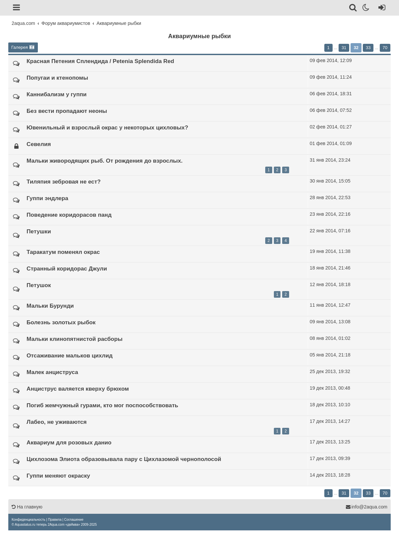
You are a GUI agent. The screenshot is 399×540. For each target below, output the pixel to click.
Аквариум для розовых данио (69, 442)
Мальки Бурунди (50, 305)
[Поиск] (353, 8)
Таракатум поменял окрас (63, 252)
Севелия (39, 144)
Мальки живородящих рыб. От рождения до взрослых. (105, 160)
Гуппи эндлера (47, 198)
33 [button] (368, 47)
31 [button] (344, 47)
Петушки (39, 231)
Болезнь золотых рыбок (61, 322)
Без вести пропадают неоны (67, 111)
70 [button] (385, 47)
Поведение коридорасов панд (69, 214)
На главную (27, 506)
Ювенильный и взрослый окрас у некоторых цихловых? (107, 127)
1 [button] (328, 47)
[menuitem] (28, 519)
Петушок (39, 285)
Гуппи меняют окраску (58, 475)
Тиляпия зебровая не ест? (64, 181)
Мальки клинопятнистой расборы (74, 339)
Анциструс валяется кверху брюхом (78, 388)
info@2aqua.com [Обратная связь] (366, 506)
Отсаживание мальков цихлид (70, 355)
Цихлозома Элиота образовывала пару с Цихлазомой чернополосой (124, 459)
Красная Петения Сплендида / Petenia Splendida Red (100, 61)
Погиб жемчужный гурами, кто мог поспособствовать (102, 405)
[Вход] (380, 8)
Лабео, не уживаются (57, 422)
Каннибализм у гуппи (57, 94)
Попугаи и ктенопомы (57, 77)
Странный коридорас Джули (67, 268)
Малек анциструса (52, 372)
